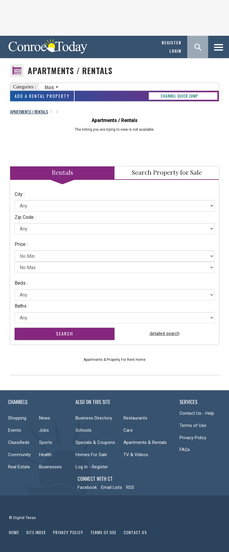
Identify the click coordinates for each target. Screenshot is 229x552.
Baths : (22, 306)
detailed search (165, 333)
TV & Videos (135, 454)
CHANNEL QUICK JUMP (179, 96)
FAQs (185, 449)
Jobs (44, 430)
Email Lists (111, 487)
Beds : (21, 283)
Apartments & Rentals (145, 442)
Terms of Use (193, 425)
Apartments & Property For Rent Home (114, 360)
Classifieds (19, 442)
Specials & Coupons (95, 442)
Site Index (36, 532)
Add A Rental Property (42, 96)
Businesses (50, 467)
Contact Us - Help (197, 413)
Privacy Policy (193, 437)
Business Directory (93, 418)
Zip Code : (25, 217)
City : (20, 194)
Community (19, 454)
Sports (45, 442)
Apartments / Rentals (70, 71)
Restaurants (135, 418)
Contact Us (135, 532)
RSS (130, 487)
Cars (128, 430)
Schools (83, 430)
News (44, 418)
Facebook (87, 487)
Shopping (17, 418)
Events (14, 430)
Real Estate (19, 467)
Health (45, 454)
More (50, 87)
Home (14, 532)
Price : (21, 244)
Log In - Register (91, 467)
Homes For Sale (91, 454)
